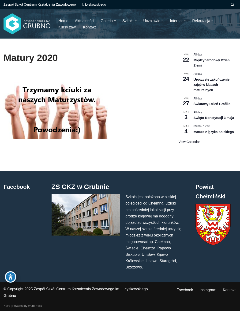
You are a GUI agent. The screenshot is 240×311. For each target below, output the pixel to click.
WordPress (35, 305)
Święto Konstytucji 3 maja (214, 118)
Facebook (184, 290)
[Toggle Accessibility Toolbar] (10, 277)
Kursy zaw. (67, 27)
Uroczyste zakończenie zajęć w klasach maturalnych (211, 85)
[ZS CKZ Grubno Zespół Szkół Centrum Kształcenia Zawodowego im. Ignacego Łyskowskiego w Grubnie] (27, 23)
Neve (7, 305)
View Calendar (189, 142)
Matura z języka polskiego (214, 132)
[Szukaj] (232, 4)
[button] (115, 21)
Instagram (208, 290)
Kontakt (229, 290)
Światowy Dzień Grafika (212, 104)
